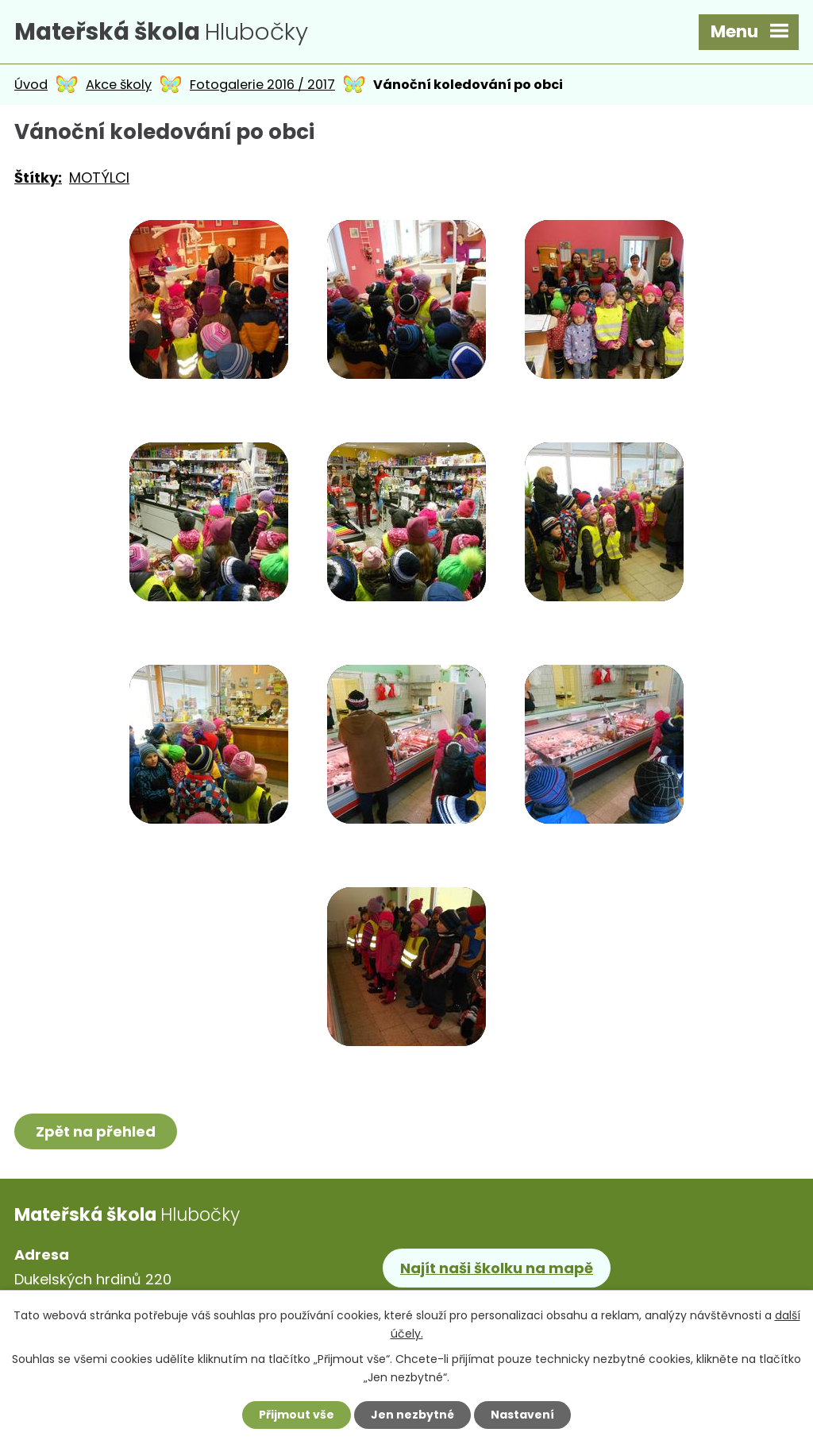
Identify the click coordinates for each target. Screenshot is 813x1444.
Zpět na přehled (96, 1131)
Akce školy (119, 84)
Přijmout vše (296, 1415)
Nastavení (522, 1415)
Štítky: (38, 177)
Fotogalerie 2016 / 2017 (262, 84)
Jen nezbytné (412, 1415)
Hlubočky (161, 31)
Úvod (31, 84)
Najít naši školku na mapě (496, 1268)
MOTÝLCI (99, 177)
